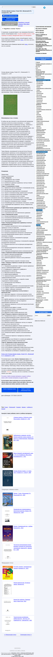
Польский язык (40, 185)
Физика (38, 86)
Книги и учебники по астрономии (41, 35)
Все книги (38, 302)
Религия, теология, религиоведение (41, 130)
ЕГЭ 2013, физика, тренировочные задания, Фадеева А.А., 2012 (22, 567)
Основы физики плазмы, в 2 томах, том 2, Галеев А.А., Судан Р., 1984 (23, 471)
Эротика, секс (40, 291)
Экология (39, 127)
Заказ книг (39, 262)
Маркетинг (39, 213)
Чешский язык (40, 188)
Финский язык (40, 198)
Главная (38, 62)
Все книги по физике (41, 28)
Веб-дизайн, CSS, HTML (43, 286)
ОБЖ (38, 112)
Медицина (39, 275)
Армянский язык (41, 167)
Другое (37, 304)
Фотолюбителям (41, 228)
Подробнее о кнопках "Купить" (12, 28)
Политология (40, 93)
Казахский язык (40, 180)
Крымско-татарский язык (43, 173)
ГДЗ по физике (40, 30)
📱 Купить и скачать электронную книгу (10, 19)
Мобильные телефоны (42, 245)
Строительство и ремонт (43, 247)
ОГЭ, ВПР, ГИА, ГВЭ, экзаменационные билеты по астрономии (44, 45)
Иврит (38, 195)
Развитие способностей (43, 270)
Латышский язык (41, 183)
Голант (6, 407)
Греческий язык (40, 181)
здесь (22, 40)
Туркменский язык (41, 205)
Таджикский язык (41, 208)
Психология (40, 117)
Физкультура (40, 124)
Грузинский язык (41, 201)
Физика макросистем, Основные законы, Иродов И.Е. (22, 583)
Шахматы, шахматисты (42, 272)
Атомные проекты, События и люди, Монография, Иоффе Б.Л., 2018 (23, 418)
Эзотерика (39, 226)
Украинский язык (41, 163)
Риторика (39, 111)
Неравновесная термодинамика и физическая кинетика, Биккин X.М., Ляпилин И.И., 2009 (23, 511)
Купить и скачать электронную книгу (26, 389)
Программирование (42, 273)
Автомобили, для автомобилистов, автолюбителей (40, 239)
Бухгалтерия (40, 218)
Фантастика (40, 282)
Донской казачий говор (42, 193)
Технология (39, 98)
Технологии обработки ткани (44, 248)
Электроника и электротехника (40, 232)
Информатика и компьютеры (44, 88)
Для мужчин (40, 287)
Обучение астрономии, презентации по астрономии (43, 38)
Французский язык (41, 155)
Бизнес (38, 220)
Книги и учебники (40, 76)
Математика (40, 81)
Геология (39, 260)
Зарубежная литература (43, 139)
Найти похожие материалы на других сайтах (10, 23)
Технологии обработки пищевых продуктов (42, 251)
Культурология (40, 142)
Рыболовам (40, 289)
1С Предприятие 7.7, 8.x (43, 284)
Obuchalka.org (6, 653)
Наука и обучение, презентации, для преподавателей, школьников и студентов (44, 73)
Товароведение (40, 223)
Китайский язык (41, 196)
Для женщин (40, 267)
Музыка (39, 126)
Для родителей (40, 144)
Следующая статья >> (26, 634)
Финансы (39, 216)
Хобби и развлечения (42, 230)
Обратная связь (40, 307)
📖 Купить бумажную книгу (10, 15)
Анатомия (39, 106)
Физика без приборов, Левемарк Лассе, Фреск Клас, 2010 (22, 600)
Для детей (39, 95)
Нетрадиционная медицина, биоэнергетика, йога (43, 280)
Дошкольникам (40, 78)
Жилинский (12, 407)
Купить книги (40, 268)
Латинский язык (41, 162)
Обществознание (41, 132)
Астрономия (40, 122)
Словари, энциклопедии (43, 292)
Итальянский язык (41, 160)
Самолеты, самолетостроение (44, 242)
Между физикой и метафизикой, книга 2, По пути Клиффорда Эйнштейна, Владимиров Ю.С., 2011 (23, 455)
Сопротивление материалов (43, 26)
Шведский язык (40, 190)
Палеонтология (40, 134)
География (39, 135)
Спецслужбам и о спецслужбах (41, 277)
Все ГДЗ (38, 66)
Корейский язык (41, 171)
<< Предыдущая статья (10, 634)
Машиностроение (41, 265)
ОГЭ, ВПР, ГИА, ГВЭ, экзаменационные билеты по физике (44, 50)
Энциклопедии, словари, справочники (42, 300)
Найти (37, 305)
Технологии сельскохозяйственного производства (42, 257)
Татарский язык (40, 168)
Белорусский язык (41, 165)
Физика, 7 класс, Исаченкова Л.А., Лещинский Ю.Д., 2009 (22, 494)
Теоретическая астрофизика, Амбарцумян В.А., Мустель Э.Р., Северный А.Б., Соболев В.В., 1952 (23, 618)
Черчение (39, 116)
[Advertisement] (13, 59)
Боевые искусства (41, 297)
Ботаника (39, 108)
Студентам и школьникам (43, 140)
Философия (40, 119)
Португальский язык (42, 186)
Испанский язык (41, 157)
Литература (40, 85)
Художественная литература (44, 109)
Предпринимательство (42, 221)
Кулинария (39, 296)
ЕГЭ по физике (40, 32)
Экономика (39, 215)
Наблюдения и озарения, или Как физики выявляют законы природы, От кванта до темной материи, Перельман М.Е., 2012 (24, 438)
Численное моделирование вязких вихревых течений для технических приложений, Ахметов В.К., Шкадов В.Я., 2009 (23, 547)
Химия (38, 90)
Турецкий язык (40, 178)
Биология (39, 91)
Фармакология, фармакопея (44, 234)
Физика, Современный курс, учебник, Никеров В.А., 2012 (23, 527)
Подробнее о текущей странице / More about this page (23, 24)
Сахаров (18, 407)
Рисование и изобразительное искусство (43, 148)
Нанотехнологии (41, 236)
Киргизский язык (41, 203)
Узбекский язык (40, 170)
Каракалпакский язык (42, 206)
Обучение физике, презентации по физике (42, 42)
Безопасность (40, 294)
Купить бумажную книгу (9, 389)
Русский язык (40, 83)
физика (24, 407)
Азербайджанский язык (42, 175)
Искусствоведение (41, 96)
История (39, 114)
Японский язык (40, 191)
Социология (40, 100)
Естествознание (41, 137)
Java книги (39, 263)
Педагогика (39, 101)
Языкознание (40, 200)
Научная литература (42, 145)
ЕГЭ (37, 68)
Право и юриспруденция (43, 121)
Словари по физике (41, 53)
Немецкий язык (40, 158)
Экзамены (38, 69)
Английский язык (41, 153)
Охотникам (39, 243)
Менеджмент (40, 211)
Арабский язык (40, 176)
